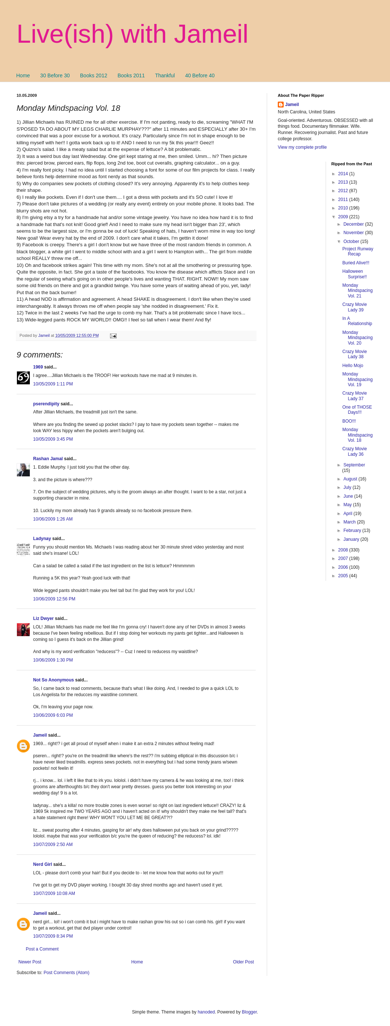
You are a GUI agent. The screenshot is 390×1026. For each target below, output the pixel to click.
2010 (343, 208)
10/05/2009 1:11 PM (53, 384)
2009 (343, 216)
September (354, 465)
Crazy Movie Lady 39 (354, 307)
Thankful (165, 75)
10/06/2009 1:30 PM (53, 660)
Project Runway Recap (357, 251)
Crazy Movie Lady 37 (354, 396)
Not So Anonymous (53, 680)
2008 (343, 550)
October (351, 241)
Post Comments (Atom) (66, 972)
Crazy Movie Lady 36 (354, 451)
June (348, 496)
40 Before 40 (199, 75)
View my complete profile (302, 147)
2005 (343, 575)
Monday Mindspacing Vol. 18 (357, 435)
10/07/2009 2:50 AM (52, 844)
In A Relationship (357, 321)
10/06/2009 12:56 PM (54, 599)
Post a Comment (42, 949)
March (350, 522)
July (347, 487)
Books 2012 (93, 75)
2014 (343, 173)
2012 (343, 190)
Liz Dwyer (43, 618)
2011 (343, 199)
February (352, 530)
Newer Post (29, 962)
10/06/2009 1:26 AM (52, 519)
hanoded (206, 1012)
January (351, 539)
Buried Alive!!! (355, 262)
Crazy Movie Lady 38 (354, 354)
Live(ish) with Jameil (132, 34)
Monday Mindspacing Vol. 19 (357, 379)
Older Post (243, 962)
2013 (343, 182)
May (348, 504)
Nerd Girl (42, 864)
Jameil (40, 735)
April (348, 513)
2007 (343, 558)
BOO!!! (349, 421)
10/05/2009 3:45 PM (53, 439)
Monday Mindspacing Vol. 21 (357, 291)
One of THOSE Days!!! (357, 410)
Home (23, 75)
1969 (38, 367)
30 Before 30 (55, 75)
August (350, 479)
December (354, 224)
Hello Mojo (352, 365)
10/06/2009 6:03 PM (53, 715)
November (354, 232)
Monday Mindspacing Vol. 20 (357, 338)
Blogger (249, 1012)
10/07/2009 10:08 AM (54, 893)
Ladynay (42, 538)
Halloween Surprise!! (354, 274)
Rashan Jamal (48, 458)
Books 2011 (131, 75)
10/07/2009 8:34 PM (53, 936)
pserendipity (46, 403)
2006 (343, 567)
